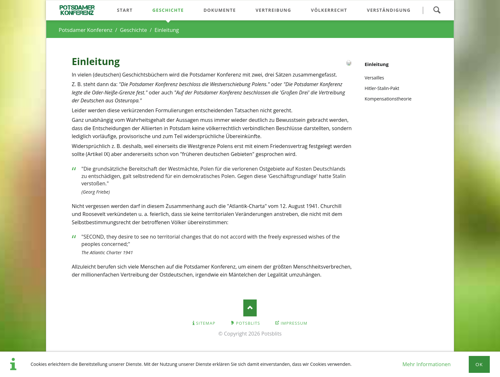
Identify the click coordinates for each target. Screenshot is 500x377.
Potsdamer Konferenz (86, 29)
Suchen (437, 10)
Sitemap (206, 323)
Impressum (294, 323)
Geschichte (133, 29)
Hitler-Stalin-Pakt (381, 88)
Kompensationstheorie (387, 99)
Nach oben (250, 307)
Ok (479, 364)
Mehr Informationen (426, 364)
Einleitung (376, 64)
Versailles (374, 78)
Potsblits (248, 323)
